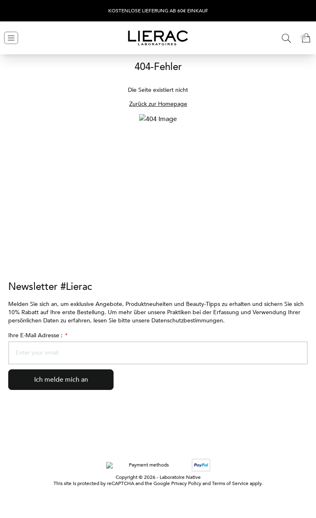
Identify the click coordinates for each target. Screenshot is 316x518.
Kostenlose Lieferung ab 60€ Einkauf (158, 11)
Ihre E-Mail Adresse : (38, 335)
